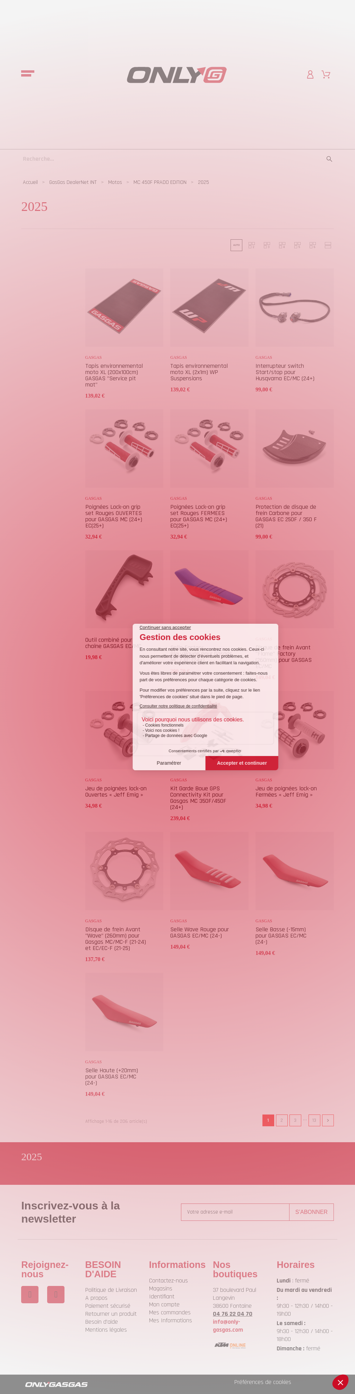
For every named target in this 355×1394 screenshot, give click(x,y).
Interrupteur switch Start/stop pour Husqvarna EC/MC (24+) (285, 372)
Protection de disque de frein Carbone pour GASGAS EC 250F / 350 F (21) (286, 516)
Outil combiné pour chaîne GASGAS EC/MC (113, 643)
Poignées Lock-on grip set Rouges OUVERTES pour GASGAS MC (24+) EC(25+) (113, 516)
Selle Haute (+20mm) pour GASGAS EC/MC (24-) (111, 1076)
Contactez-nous (168, 1281)
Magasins (160, 1289)
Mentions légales (106, 1330)
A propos (96, 1298)
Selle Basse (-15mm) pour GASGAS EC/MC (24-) (281, 935)
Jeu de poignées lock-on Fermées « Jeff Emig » (286, 791)
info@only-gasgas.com (228, 1326)
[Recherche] (177, 159)
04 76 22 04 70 (232, 1314)
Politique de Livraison (111, 1290)
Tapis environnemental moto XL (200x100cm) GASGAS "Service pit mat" (114, 375)
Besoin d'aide (101, 1322)
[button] (236, 245)
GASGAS (93, 357)
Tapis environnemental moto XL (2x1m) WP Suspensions (199, 372)
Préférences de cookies (262, 1382)
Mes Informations (170, 1320)
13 (314, 1120)
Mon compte (164, 1304)
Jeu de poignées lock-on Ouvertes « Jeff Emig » (116, 791)
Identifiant (161, 1296)
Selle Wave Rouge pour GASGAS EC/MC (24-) (199, 932)
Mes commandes (170, 1312)
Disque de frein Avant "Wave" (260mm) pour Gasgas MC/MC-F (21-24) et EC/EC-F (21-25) (115, 938)
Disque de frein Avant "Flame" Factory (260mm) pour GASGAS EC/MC (284, 656)
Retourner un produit (111, 1314)
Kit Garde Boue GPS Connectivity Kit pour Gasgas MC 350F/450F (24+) (198, 797)
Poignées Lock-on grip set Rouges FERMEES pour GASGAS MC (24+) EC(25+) (198, 516)
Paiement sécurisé (107, 1306)
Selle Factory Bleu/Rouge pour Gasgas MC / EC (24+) (201, 653)
